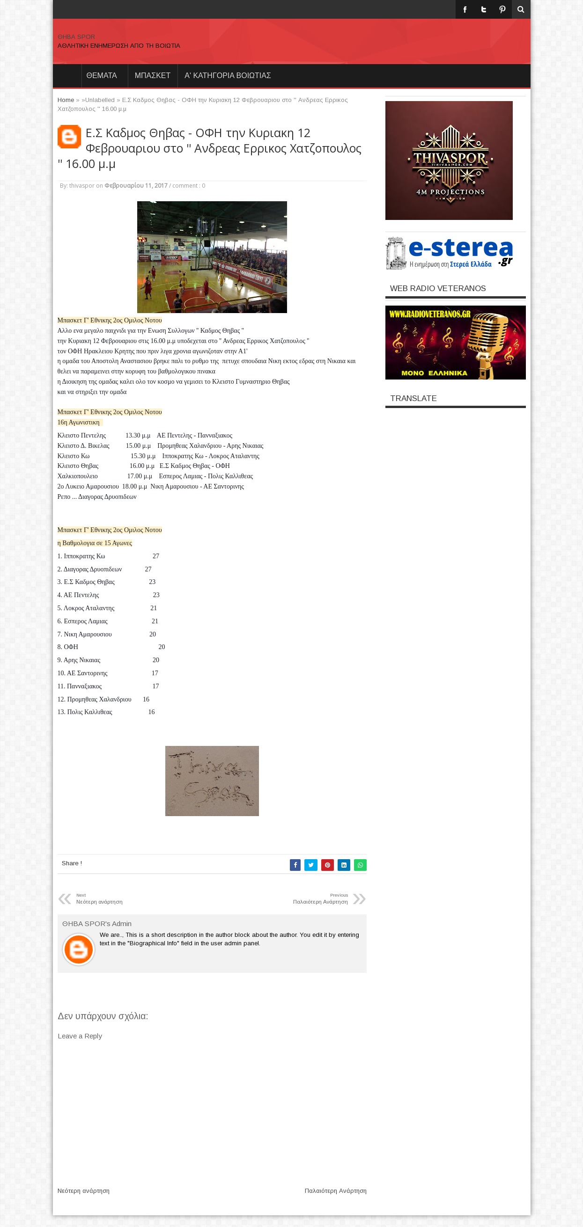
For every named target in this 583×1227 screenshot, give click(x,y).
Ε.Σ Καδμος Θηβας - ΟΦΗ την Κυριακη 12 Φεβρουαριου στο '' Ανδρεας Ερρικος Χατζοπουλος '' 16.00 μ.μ (210, 148)
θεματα (102, 76)
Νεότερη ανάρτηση (84, 1190)
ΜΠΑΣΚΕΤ (153, 76)
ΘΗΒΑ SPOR (76, 36)
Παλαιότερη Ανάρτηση (336, 1190)
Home (67, 76)
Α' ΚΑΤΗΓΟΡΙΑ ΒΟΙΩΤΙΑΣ (227, 76)
